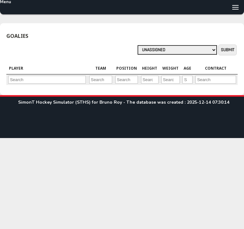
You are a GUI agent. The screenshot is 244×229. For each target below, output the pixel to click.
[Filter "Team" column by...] (100, 80)
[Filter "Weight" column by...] (170, 80)
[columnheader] (47, 68)
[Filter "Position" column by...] (126, 80)
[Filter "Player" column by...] (46, 80)
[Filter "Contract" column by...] (215, 80)
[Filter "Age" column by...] (187, 80)
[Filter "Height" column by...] (150, 80)
